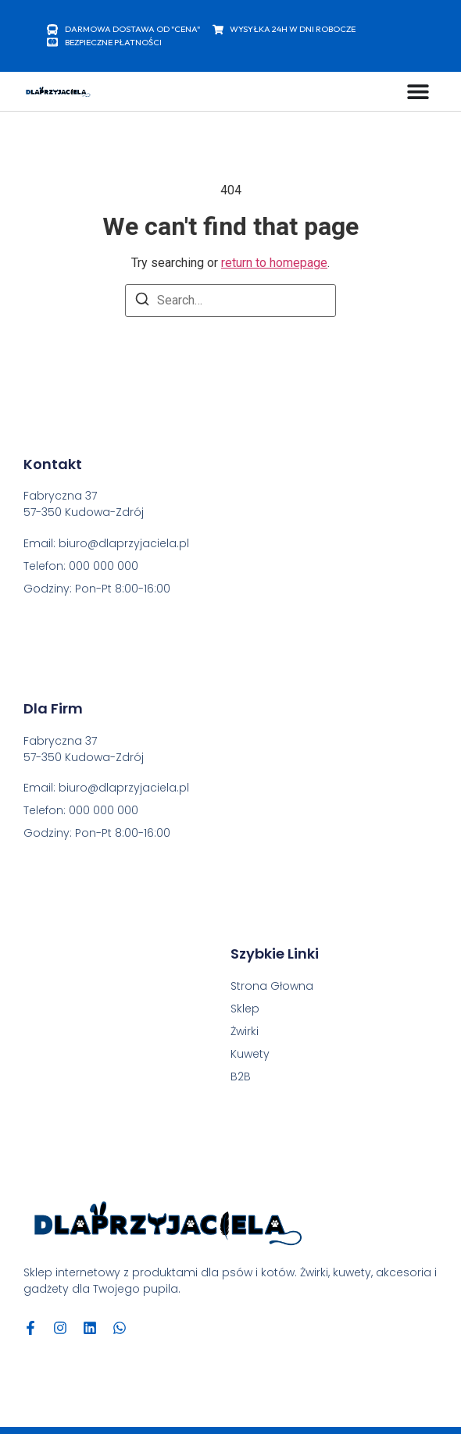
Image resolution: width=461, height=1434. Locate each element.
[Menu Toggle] (418, 91)
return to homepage (274, 262)
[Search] (142, 301)
